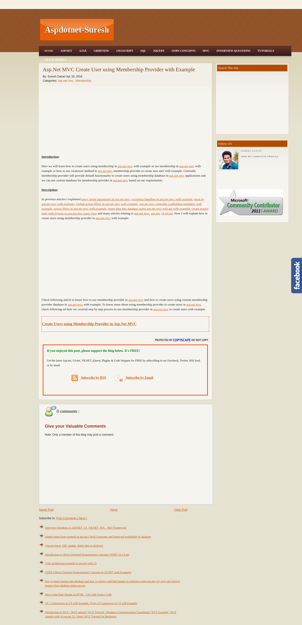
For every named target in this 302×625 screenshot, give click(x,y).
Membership (83, 80)
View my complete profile (259, 156)
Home (48, 50)
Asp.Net (66, 50)
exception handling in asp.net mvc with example (162, 199)
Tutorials (265, 50)
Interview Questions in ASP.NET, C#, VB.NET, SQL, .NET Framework (85, 527)
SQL (143, 50)
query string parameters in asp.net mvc (105, 199)
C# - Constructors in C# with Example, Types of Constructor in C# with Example (91, 603)
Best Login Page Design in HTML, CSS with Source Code (78, 594)
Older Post (181, 509)
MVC (206, 50)
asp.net (155, 213)
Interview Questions (233, 50)
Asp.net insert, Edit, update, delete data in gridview (74, 545)
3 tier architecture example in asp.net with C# (71, 563)
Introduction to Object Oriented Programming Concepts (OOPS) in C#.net (87, 554)
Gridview (101, 50)
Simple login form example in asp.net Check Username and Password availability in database (98, 536)
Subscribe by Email (134, 377)
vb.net (169, 213)
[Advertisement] (203, 29)
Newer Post (46, 509)
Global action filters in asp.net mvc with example (107, 204)
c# (162, 213)
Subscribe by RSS (88, 378)
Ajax (83, 50)
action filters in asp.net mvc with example (80, 208)
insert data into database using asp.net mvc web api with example (149, 208)
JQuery (159, 50)
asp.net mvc (66, 80)
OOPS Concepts (184, 50)
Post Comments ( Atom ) (71, 518)
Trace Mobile (55, 59)
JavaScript (124, 50)
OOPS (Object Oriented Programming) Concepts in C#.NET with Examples (88, 572)
